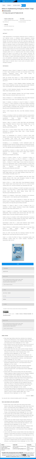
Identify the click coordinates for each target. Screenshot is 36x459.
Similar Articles (5, 336)
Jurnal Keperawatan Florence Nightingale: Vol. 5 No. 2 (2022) (20, 407)
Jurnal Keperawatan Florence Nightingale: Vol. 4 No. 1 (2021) (17, 375)
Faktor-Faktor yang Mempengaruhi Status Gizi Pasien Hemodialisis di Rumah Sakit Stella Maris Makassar (18, 415)
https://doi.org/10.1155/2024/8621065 (20, 197)
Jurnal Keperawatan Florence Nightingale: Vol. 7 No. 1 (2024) (16, 352)
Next (32, 395)
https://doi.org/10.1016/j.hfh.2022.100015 (11, 155)
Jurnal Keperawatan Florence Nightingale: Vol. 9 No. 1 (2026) (16, 392)
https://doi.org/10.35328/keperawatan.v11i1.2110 (17, 147)
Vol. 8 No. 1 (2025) (16, 5)
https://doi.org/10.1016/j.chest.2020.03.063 (11, 168)
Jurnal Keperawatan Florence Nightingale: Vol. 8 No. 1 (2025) (16, 343)
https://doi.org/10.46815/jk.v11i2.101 (22, 86)
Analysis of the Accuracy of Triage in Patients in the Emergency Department (19, 345)
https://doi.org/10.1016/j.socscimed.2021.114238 (12, 140)
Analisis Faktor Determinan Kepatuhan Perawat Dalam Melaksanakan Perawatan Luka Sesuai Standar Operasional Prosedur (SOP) (17, 367)
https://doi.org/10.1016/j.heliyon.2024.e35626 (11, 120)
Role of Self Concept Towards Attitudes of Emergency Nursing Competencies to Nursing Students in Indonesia (18, 357)
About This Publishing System (31, 447)
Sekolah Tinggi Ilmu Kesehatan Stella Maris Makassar (19, 447)
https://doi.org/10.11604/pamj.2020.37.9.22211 (12, 193)
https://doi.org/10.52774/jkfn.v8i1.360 (14, 13)
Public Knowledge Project (30, 449)
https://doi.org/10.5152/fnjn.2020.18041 (19, 203)
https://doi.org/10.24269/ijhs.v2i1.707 (10, 127)
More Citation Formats (8, 284)
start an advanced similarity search (14, 398)
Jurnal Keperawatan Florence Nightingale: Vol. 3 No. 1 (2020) (18, 369)
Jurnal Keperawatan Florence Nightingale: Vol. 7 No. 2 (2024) (18, 346)
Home (4, 5)
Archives (9, 5)
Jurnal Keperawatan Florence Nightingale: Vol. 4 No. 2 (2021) (16, 379)
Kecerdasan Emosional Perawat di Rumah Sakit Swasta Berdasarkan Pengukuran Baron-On (18, 361)
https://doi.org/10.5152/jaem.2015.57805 (18, 220)
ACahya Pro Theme (26, 456)
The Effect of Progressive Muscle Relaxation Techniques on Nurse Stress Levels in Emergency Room (18, 351)
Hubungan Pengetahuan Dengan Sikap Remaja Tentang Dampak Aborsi (18, 378)
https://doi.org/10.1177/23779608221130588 (11, 75)
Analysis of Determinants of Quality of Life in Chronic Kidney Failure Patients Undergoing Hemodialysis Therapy (18, 410)
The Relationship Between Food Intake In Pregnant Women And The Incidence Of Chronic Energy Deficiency (18, 439)
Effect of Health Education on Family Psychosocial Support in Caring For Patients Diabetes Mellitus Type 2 (19, 390)
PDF (18, 264)
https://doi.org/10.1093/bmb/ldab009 (10, 230)
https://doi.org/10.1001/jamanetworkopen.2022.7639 (13, 108)
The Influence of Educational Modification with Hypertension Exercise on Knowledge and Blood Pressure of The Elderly (18, 384)
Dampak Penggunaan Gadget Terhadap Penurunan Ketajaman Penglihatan (19, 373)
